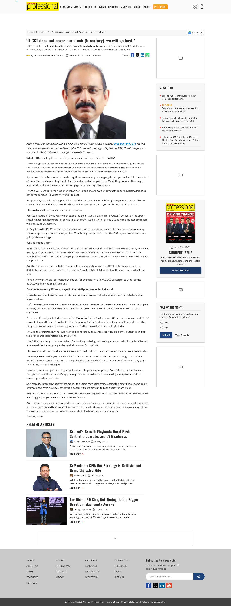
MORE (146, 7)
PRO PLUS (160, 6)
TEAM (118, 571)
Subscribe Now (180, 270)
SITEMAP (119, 577)
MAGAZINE (91, 565)
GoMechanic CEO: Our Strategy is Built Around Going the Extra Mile (105, 468)
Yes (167, 322)
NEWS (76, 7)
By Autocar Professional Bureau (45, 55)
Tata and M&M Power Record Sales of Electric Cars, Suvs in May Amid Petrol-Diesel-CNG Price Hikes (180, 140)
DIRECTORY (91, 577)
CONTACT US (122, 560)
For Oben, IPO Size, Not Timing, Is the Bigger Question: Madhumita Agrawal (104, 502)
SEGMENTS (65, 7)
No (166, 327)
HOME (30, 560)
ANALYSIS (126, 7)
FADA (36, 416)
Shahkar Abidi (78, 475)
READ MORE (77, 454)
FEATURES (87, 7)
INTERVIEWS (100, 7)
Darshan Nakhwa (80, 441)
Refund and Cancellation (154, 601)
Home (30, 32)
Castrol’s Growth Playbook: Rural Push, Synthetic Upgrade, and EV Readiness (100, 434)
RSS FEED (31, 582)
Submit (166, 335)
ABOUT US (32, 565)
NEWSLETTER (92, 571)
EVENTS (60, 560)
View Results (182, 335)
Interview (40, 32)
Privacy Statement (130, 601)
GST (42, 416)
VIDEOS (137, 7)
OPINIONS (113, 7)
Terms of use (112, 601)
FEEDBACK (121, 565)
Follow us (195, 32)
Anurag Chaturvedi (81, 509)
